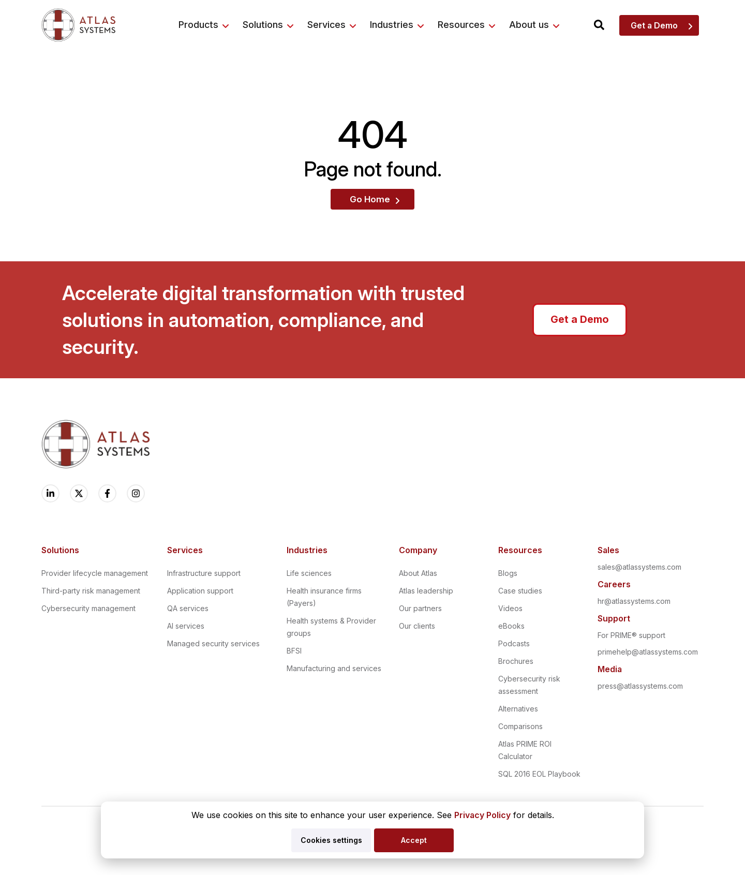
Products (198, 24)
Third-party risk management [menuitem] (90, 590)
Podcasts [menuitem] (514, 643)
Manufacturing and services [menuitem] (334, 668)
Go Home (370, 199)
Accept (414, 840)
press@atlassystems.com (640, 685)
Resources (461, 24)
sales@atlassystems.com (639, 566)
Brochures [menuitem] (515, 661)
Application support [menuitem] (200, 590)
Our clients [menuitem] (417, 625)
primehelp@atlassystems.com (648, 651)
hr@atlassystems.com (634, 601)
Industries (391, 24)
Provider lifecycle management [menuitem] (94, 573)
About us (529, 24)
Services (326, 24)
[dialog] (372, 830)
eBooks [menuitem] (511, 625)
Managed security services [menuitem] (213, 643)
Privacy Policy (482, 815)
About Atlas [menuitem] (418, 573)
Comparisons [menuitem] (520, 726)
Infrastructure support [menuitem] (204, 573)
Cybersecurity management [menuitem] (88, 608)
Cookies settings (331, 840)
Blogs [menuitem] (507, 573)
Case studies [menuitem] (520, 590)
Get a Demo (654, 25)
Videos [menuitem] (510, 608)
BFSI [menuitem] (294, 650)
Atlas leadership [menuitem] (426, 590)
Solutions (263, 24)
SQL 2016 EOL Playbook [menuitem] (539, 773)
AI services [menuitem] (185, 625)
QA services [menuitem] (187, 608)
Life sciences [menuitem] (309, 573)
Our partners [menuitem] (420, 608)
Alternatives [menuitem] (518, 708)
